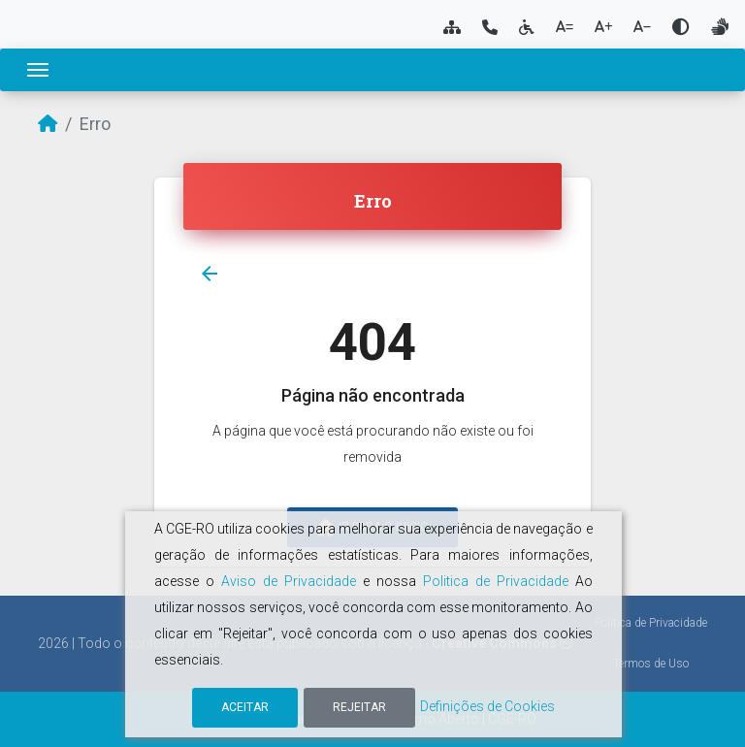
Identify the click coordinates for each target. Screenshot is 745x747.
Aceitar (245, 707)
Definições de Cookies (487, 706)
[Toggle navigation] (38, 69)
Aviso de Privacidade (288, 581)
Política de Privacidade (651, 623)
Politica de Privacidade (495, 581)
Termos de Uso (651, 663)
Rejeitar (359, 707)
